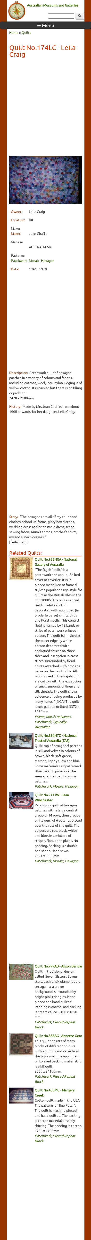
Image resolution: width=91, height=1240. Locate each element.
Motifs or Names (58, 716)
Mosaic (34, 260)
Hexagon (48, 260)
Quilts (26, 32)
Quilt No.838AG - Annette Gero (58, 1035)
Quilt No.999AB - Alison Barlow (58, 966)
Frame (39, 716)
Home (13, 32)
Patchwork (19, 260)
